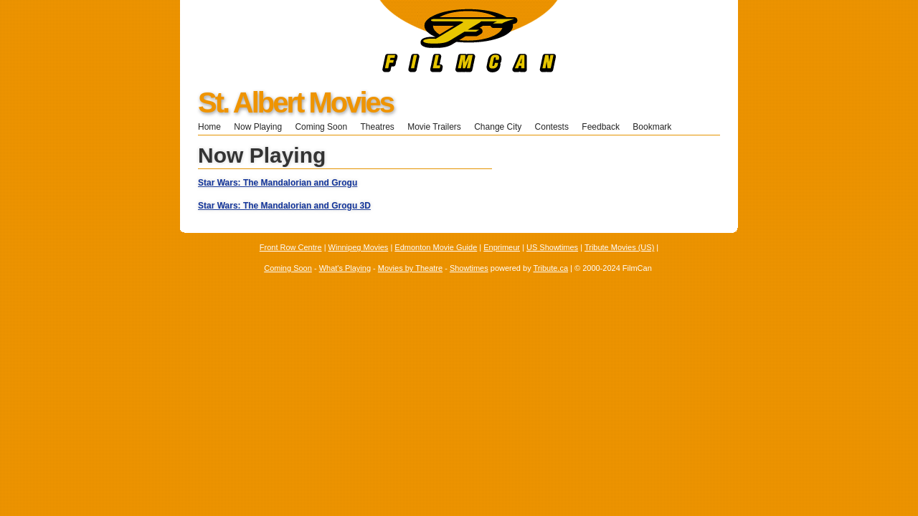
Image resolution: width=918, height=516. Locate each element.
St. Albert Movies (295, 102)
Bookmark (657, 127)
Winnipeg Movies (358, 247)
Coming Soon (321, 127)
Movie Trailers (434, 127)
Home (209, 127)
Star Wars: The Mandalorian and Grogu (277, 183)
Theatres (377, 127)
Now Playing (258, 127)
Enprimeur (501, 247)
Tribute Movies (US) (619, 247)
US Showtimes (552, 247)
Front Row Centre (291, 247)
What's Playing (345, 268)
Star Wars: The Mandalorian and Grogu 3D (284, 206)
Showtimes (469, 268)
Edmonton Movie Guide (435, 247)
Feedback (601, 127)
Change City (497, 127)
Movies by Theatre (410, 268)
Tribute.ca (551, 268)
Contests (552, 127)
